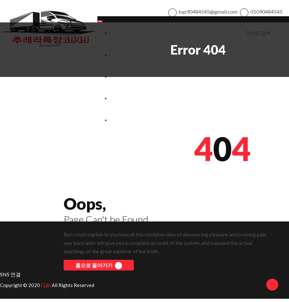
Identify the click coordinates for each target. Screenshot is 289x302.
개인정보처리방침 (126, 102)
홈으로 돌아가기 (98, 268)
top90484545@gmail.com (208, 13)
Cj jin (46, 288)
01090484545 (266, 13)
